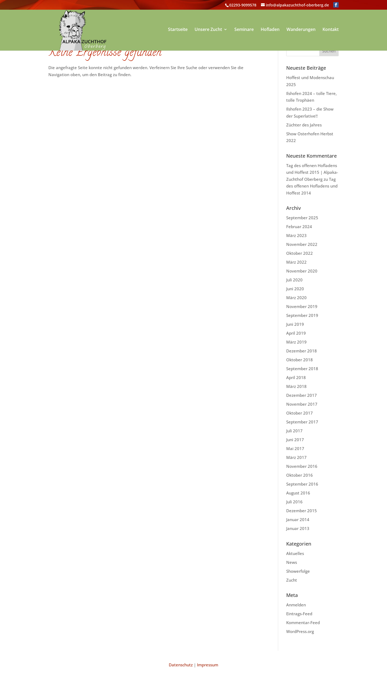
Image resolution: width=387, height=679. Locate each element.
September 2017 (302, 422)
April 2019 (296, 333)
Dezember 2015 (301, 510)
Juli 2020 (294, 279)
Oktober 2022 (299, 253)
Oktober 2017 (299, 413)
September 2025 (302, 217)
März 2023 (296, 235)
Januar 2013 (297, 528)
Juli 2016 (294, 501)
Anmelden (296, 604)
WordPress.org (300, 631)
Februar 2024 (299, 226)
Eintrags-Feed (299, 613)
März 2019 (296, 342)
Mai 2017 (295, 448)
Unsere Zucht (208, 29)
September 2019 (302, 315)
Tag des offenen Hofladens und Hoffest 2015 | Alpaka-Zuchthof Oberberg (312, 172)
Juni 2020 (295, 288)
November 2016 (301, 466)
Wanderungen (301, 29)
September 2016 (302, 484)
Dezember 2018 (301, 350)
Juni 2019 (295, 324)
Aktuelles (295, 553)
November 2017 (301, 404)
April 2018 (296, 377)
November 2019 (301, 306)
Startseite (178, 29)
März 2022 (296, 262)
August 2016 (298, 493)
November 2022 (301, 244)
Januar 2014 (297, 519)
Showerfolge (298, 571)
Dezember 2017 (301, 395)
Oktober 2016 (299, 475)
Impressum (207, 664)
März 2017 (296, 457)
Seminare (244, 29)
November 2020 (301, 271)
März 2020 (296, 297)
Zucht (291, 580)
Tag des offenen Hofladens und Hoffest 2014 (312, 186)
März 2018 (296, 386)
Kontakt (330, 29)
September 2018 (302, 368)
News (291, 562)
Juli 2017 (294, 430)
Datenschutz (181, 664)
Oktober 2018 (299, 359)
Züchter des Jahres (304, 125)
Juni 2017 (295, 439)
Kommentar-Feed (303, 622)
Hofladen (270, 29)
